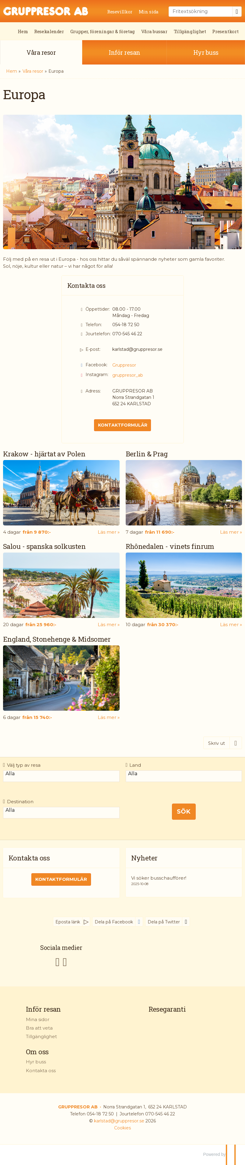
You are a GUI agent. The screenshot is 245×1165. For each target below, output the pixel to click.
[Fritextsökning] (201, 11)
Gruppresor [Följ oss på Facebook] (124, 365)
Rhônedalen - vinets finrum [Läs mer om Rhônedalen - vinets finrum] (170, 546)
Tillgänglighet (190, 31)
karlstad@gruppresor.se (137, 349)
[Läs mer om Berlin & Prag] (184, 492)
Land (133, 765)
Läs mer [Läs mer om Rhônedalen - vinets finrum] (229, 624)
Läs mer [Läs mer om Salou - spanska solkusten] (107, 624)
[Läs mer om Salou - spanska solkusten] (61, 585)
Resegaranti (167, 1008)
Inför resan (43, 1008)
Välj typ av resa (21, 765)
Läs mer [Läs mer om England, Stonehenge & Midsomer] (107, 717)
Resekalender (49, 31)
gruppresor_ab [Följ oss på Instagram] (127, 375)
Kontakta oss (41, 1070)
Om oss (37, 1051)
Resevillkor (119, 12)
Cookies (122, 1128)
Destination (18, 801)
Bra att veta (39, 1028)
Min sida (149, 12)
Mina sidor (37, 1019)
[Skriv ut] (222, 743)
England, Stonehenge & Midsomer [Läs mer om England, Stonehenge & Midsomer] (56, 639)
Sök (184, 811)
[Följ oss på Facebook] (57, 961)
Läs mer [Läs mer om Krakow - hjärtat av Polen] (107, 532)
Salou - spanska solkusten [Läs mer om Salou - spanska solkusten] (44, 546)
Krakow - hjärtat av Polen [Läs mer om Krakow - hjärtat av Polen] (44, 453)
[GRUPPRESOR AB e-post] (119, 1121)
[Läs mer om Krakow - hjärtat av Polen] (61, 492)
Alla (61, 774)
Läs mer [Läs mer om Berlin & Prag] (229, 532)
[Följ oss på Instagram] (65, 961)
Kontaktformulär (122, 425)
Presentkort (225, 31)
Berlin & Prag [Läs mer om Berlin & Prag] (147, 453)
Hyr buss (36, 1062)
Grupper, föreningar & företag (102, 31)
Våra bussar (154, 31)
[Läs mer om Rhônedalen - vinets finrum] (184, 585)
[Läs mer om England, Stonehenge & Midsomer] (61, 677)
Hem (23, 31)
